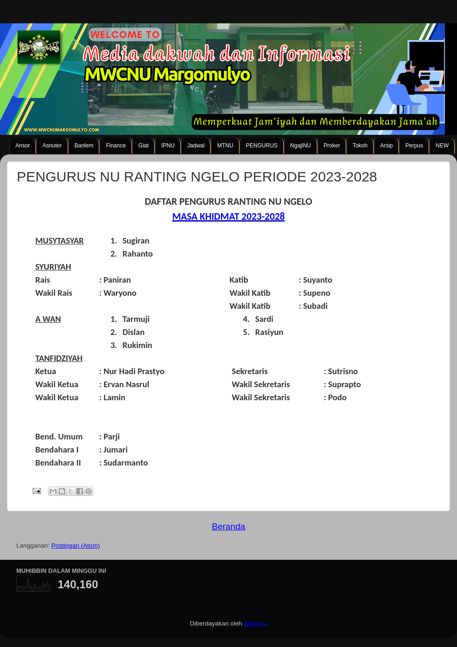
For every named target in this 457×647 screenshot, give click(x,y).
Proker (332, 145)
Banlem (84, 145)
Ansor (22, 145)
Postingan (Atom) (75, 545)
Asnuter (51, 145)
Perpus (414, 145)
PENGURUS (262, 145)
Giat (143, 145)
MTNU (225, 145)
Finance (116, 145)
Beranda (228, 526)
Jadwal (196, 145)
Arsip (386, 145)
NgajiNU (300, 145)
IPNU (168, 145)
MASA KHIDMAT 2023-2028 (228, 216)
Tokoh (360, 145)
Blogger (255, 623)
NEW (442, 145)
